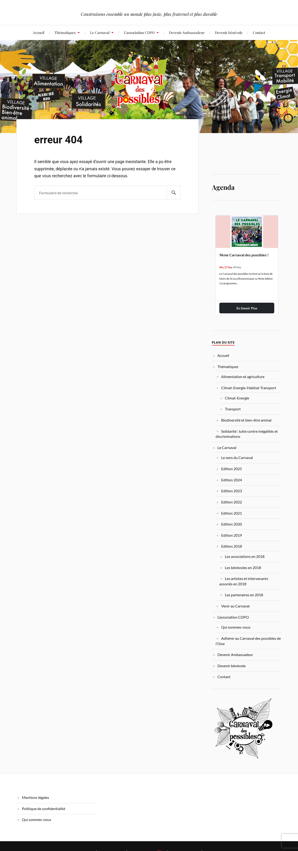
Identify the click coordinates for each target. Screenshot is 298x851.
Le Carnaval (99, 32)
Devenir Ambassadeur (187, 32)
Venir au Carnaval (235, 606)
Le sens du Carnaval (237, 457)
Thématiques (65, 32)
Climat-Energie (237, 398)
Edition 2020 (231, 524)
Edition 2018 (231, 546)
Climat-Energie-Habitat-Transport (248, 387)
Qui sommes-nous (236, 627)
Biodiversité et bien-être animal (246, 420)
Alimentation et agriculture (242, 376)
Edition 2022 (231, 502)
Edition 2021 (231, 513)
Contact (259, 32)
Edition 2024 (231, 480)
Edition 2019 (231, 535)
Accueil (38, 32)
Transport (233, 409)
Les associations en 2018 (244, 556)
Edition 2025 (231, 468)
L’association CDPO (139, 32)
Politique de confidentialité (43, 808)
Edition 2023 (231, 491)
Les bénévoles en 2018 (243, 567)
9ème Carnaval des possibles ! (244, 255)
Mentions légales (35, 797)
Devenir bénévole (229, 32)
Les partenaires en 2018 (244, 595)
